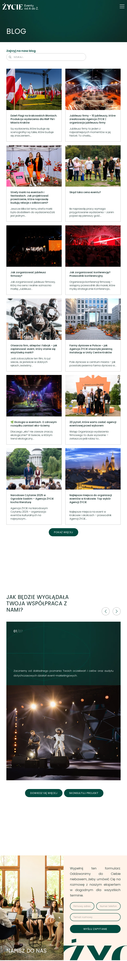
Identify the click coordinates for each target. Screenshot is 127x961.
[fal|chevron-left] (106, 611)
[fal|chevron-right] (117, 611)
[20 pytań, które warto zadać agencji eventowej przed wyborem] (93, 410)
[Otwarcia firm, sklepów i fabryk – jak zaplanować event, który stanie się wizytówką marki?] (34, 335)
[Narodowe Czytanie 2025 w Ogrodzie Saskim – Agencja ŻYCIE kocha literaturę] (34, 486)
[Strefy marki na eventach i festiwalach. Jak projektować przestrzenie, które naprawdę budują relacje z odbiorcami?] (34, 183)
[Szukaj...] (46, 57)
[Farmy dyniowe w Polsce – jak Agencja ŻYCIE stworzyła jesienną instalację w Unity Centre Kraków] (93, 335)
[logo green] (20, 6)
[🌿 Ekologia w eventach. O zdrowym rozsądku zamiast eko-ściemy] (34, 410)
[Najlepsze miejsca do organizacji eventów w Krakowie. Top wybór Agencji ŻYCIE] (93, 486)
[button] (122, 6)
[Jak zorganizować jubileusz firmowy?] (34, 260)
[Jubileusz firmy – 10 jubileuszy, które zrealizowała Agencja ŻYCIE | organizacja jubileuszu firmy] (93, 105)
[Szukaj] (10, 57)
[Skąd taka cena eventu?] (93, 183)
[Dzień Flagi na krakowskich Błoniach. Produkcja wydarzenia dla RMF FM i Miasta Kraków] (34, 105)
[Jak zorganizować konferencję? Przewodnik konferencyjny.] (93, 260)
